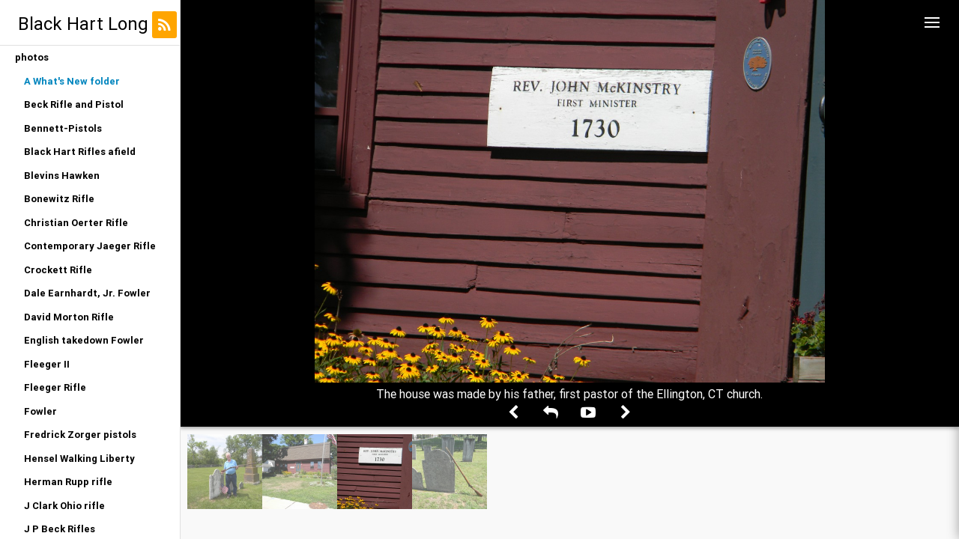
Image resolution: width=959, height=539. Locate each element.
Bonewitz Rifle (59, 198)
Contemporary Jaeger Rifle (90, 246)
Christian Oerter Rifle (76, 222)
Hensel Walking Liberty (79, 458)
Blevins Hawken (62, 175)
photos (32, 57)
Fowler (40, 411)
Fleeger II (47, 364)
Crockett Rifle (58, 270)
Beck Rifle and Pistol (74, 104)
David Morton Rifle (69, 317)
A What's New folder (72, 81)
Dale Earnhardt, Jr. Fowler (87, 293)
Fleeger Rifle (55, 387)
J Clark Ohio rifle (64, 505)
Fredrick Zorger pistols (80, 434)
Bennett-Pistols (63, 128)
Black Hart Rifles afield (80, 151)
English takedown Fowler (84, 340)
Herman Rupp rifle (68, 481)
